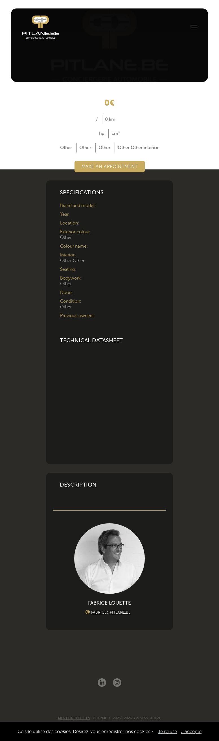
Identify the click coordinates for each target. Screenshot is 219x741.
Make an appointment (110, 166)
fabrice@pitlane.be (111, 612)
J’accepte (191, 731)
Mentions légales (74, 718)
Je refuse (167, 731)
